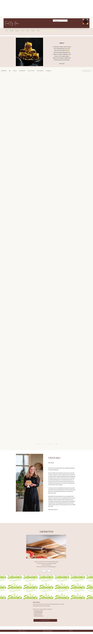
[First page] (36, 444)
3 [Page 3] (46, 444)
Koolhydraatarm (22, 70)
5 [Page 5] (51, 444)
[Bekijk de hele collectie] (45, 620)
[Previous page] (39, 444)
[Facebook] (72, 630)
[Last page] (56, 444)
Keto (10, 70)
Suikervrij (15, 70)
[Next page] (54, 444)
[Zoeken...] (60, 20)
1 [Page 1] (41, 444)
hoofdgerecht (48, 70)
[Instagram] (70, 630)
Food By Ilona (11, 23)
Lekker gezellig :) (40, 70)
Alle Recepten (4, 70)
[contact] (46, 571)
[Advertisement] (35, 8)
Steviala (47, 604)
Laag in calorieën (31, 70)
